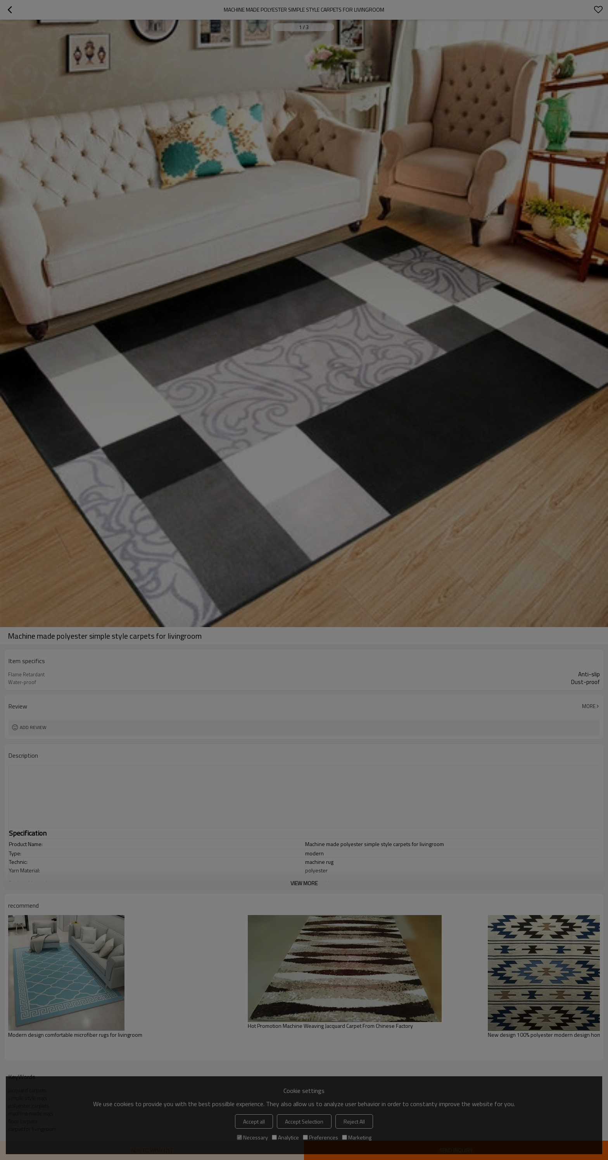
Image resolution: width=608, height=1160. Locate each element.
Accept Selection (304, 1121)
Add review (33, 727)
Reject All (354, 1121)
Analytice (285, 1137)
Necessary (252, 1137)
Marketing (356, 1137)
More (589, 706)
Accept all (254, 1121)
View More (304, 883)
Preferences (320, 1137)
